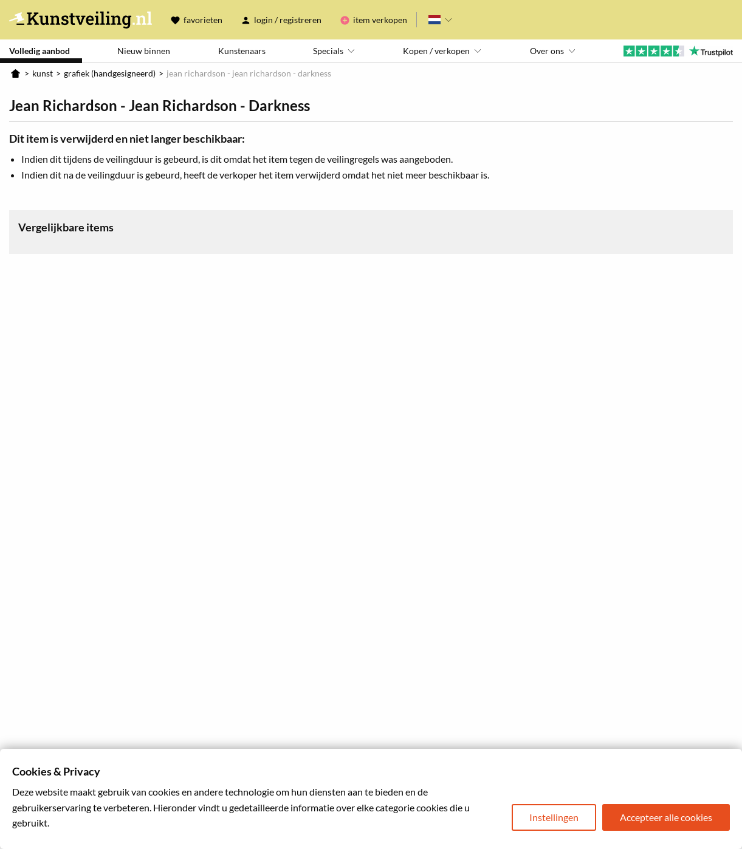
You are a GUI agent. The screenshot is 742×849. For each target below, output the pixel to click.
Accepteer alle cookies (666, 817)
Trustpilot (678, 51)
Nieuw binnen (143, 51)
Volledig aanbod (39, 51)
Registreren (300, 20)
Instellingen (554, 817)
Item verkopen (380, 20)
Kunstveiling (80, 19)
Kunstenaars (242, 51)
